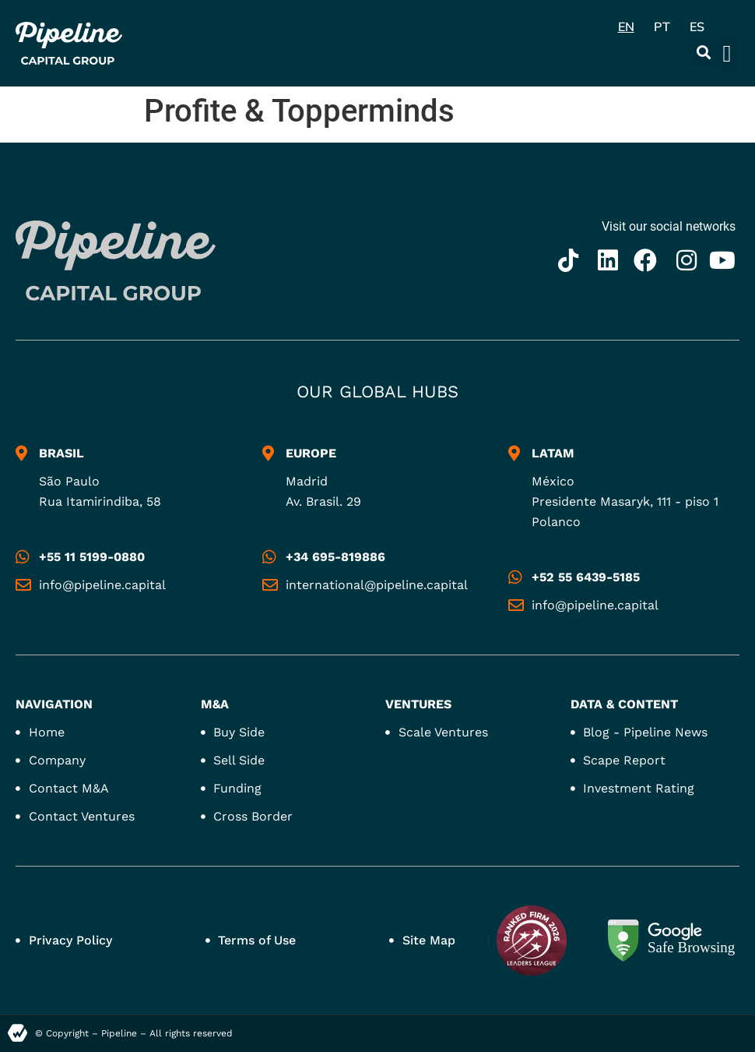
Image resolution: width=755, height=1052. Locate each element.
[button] (704, 52)
